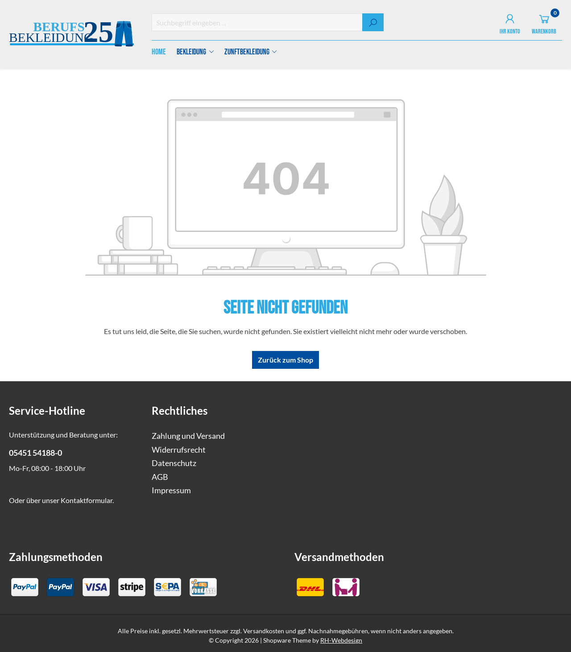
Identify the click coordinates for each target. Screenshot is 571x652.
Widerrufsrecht (179, 449)
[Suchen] (373, 22)
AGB (160, 477)
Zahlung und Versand (188, 436)
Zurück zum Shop (285, 359)
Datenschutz (174, 463)
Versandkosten (263, 631)
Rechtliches (179, 410)
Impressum (171, 490)
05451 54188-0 (35, 453)
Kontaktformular (86, 500)
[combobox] (257, 22)
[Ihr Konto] (510, 22)
